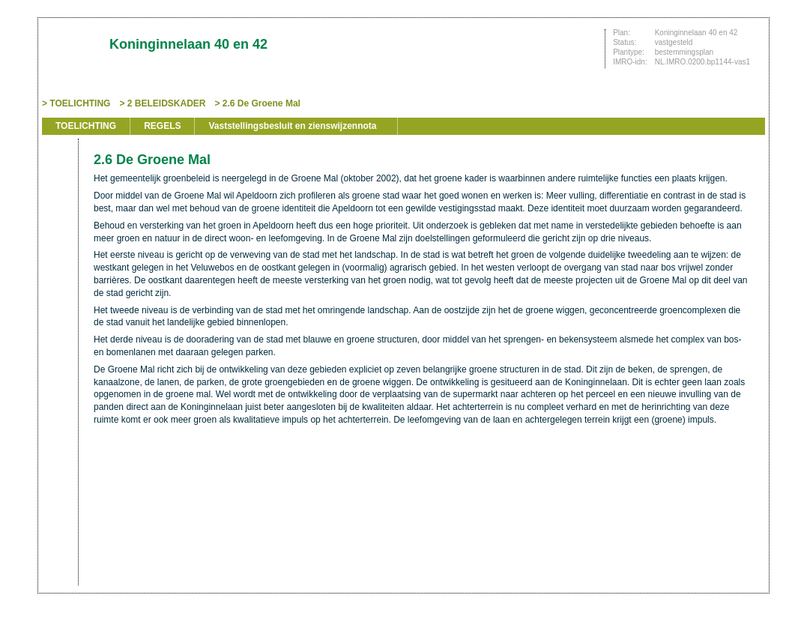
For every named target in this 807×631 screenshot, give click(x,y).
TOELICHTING (79, 103)
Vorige (58, 211)
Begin (58, 189)
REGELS (162, 126)
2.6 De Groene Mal (261, 103)
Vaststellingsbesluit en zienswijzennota (292, 126)
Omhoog (58, 256)
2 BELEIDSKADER (166, 103)
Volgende (58, 234)
